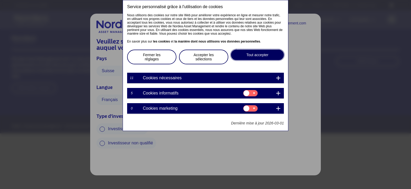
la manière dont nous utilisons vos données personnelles (217, 41)
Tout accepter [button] (257, 55)
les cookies (161, 41)
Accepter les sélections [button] (203, 57)
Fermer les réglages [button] (152, 57)
